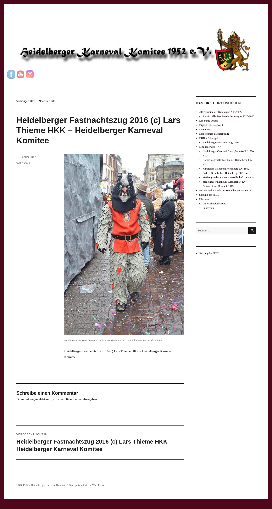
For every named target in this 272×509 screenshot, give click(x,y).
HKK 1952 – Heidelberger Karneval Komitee (41, 485)
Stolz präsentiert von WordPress (86, 485)
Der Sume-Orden (208, 120)
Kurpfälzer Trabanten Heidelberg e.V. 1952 (225, 168)
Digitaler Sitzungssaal (211, 125)
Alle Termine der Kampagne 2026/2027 (220, 111)
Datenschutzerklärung (214, 203)
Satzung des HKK (209, 194)
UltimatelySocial (164, 506)
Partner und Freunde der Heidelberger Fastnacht (225, 190)
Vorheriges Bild (25, 101)
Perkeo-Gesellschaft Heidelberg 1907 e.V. (225, 173)
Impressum (208, 207)
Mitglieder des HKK (210, 146)
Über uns (204, 199)
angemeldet (37, 399)
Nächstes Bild (47, 101)
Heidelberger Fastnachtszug (214, 133)
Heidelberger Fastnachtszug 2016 (220, 142)
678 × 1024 (23, 162)
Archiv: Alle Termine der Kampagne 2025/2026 (228, 116)
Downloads (205, 129)
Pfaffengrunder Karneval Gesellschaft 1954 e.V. (228, 177)
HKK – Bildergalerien (211, 138)
